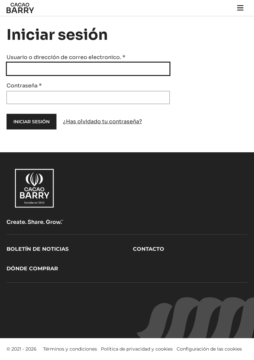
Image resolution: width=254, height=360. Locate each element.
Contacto (148, 249)
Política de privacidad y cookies (137, 349)
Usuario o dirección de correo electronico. (66, 57)
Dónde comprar (32, 268)
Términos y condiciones (70, 349)
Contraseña (24, 85)
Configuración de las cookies (209, 349)
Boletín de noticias (38, 249)
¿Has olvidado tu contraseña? (102, 121)
